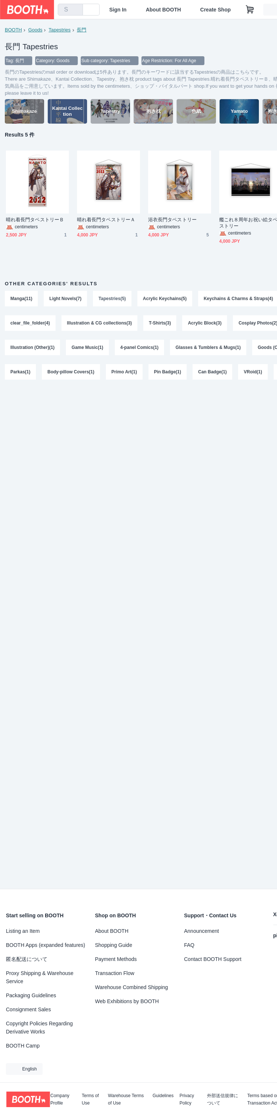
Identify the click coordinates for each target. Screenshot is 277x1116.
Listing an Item (23, 931)
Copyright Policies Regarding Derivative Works (39, 1028)
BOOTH (13, 30)
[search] (75, 10)
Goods (35, 30)
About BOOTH (163, 9)
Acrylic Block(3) (204, 323)
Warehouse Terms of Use (126, 1099)
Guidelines (163, 1095)
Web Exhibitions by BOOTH (127, 1001)
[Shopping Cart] (250, 9)
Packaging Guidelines (31, 995)
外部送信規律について (222, 1099)
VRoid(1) (253, 371)
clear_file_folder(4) (30, 323)
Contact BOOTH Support (212, 959)
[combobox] (70, 10)
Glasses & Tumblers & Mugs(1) (208, 347)
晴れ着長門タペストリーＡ (106, 219)
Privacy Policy (187, 1099)
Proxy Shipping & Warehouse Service (39, 977)
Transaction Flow (114, 973)
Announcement (201, 931)
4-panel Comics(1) (139, 347)
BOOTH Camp (23, 1046)
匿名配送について (26, 959)
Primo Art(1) (124, 371)
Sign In (118, 9)
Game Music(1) (87, 347)
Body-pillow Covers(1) (70, 371)
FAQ (189, 945)
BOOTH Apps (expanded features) (45, 945)
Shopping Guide (113, 945)
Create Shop (215, 9)
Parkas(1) (20, 371)
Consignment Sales (28, 1009)
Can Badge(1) (212, 371)
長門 (81, 30)
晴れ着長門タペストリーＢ (35, 219)
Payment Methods (116, 959)
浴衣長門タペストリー (172, 219)
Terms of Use (90, 1099)
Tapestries (59, 30)
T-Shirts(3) (160, 323)
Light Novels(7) (65, 298)
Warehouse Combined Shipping (131, 987)
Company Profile (59, 1099)
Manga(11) (21, 298)
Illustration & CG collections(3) (99, 323)
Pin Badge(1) (167, 371)
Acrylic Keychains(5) (165, 298)
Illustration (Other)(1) (32, 347)
